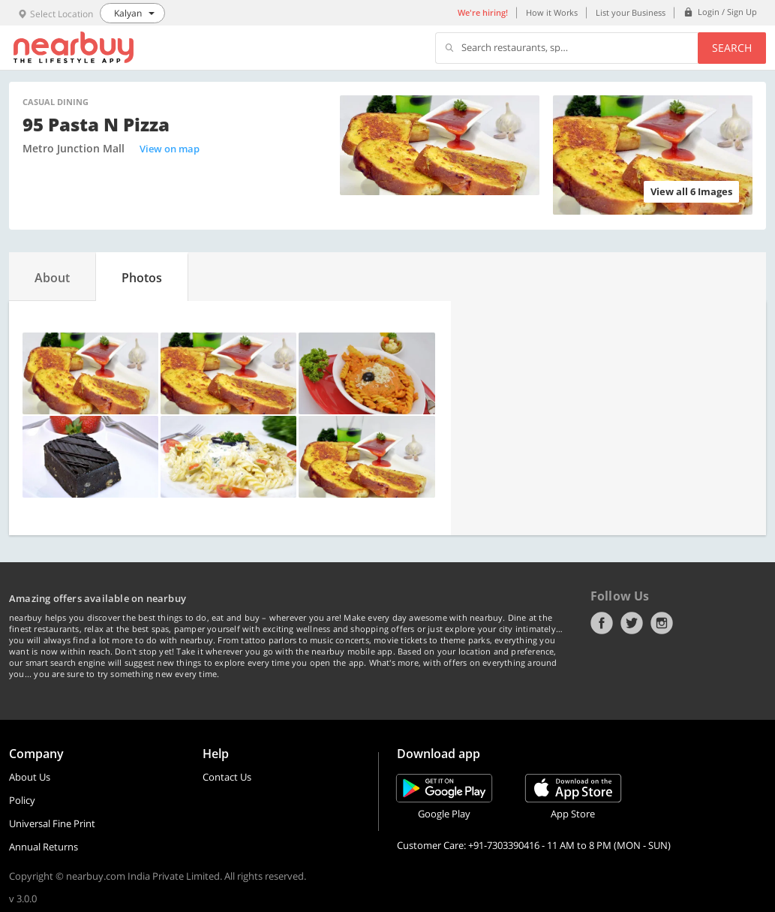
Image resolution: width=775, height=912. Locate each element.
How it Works (552, 12)
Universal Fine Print (52, 823)
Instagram (661, 623)
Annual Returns (43, 846)
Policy (22, 800)
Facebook (601, 623)
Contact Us (227, 777)
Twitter (631, 623)
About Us (29, 777)
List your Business (630, 12)
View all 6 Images (691, 191)
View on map (170, 148)
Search (732, 48)
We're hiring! (483, 12)
